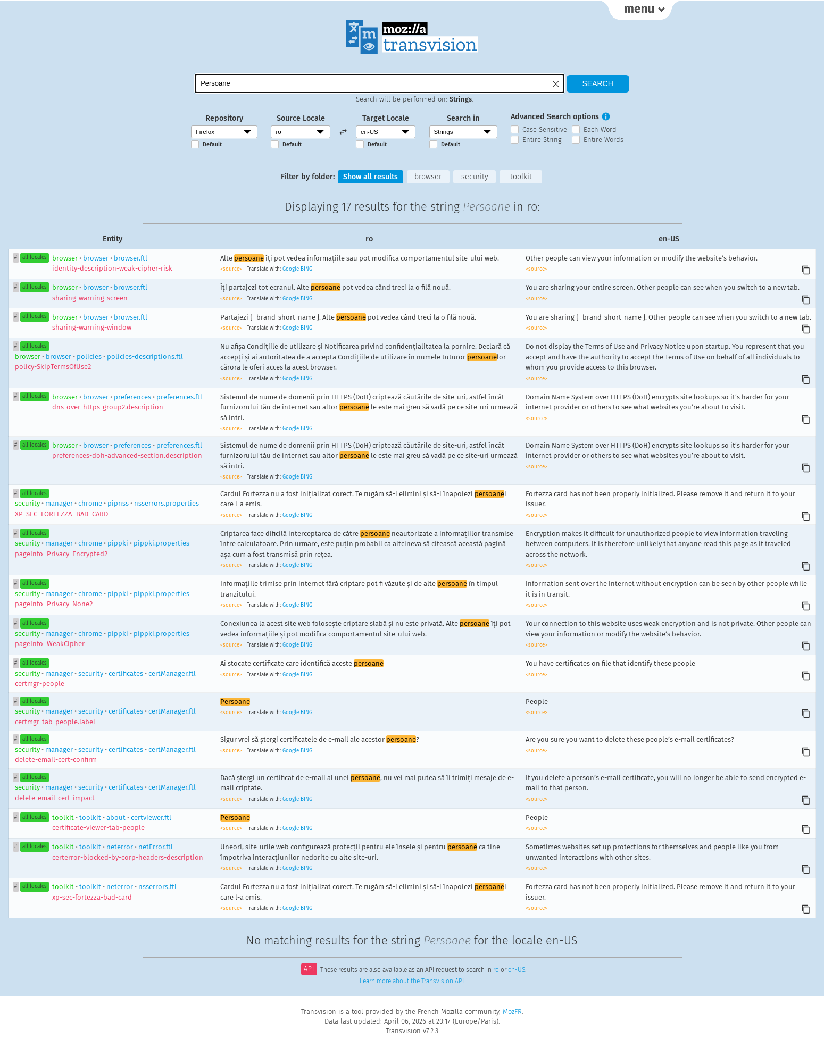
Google (290, 269)
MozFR (512, 1012)
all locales (34, 258)
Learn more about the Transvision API (412, 981)
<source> (232, 269)
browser (428, 176)
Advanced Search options (555, 116)
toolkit (522, 176)
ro (496, 970)
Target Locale (385, 118)
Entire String (542, 140)
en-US (516, 970)
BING (306, 269)
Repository (224, 118)
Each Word (600, 129)
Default (212, 144)
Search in (463, 118)
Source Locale (301, 118)
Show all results (369, 176)
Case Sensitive (544, 129)
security (475, 176)
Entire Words (603, 140)
